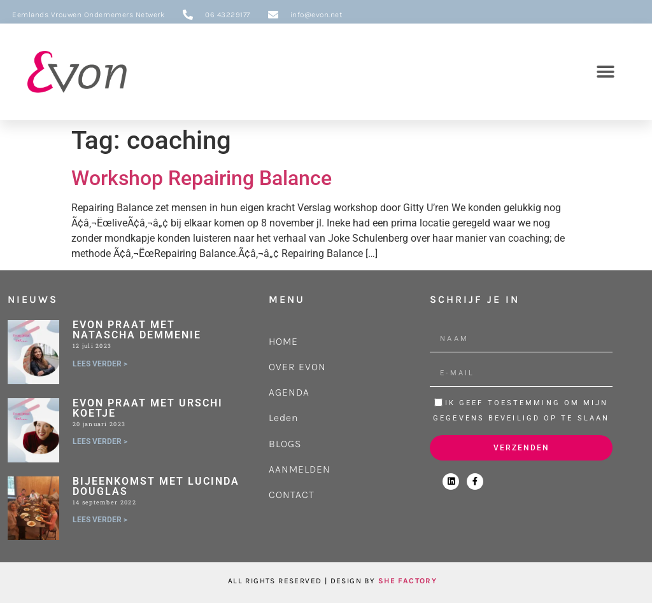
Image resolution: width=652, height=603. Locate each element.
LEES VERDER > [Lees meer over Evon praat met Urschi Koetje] (100, 441)
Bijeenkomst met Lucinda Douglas (156, 486)
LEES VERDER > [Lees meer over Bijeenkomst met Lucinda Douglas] (100, 519)
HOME (283, 341)
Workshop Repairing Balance (201, 178)
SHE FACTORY (407, 580)
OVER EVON (297, 367)
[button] (605, 71)
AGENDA (289, 392)
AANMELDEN (299, 469)
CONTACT (292, 495)
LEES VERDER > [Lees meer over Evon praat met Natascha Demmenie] (100, 363)
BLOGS (285, 444)
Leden (284, 418)
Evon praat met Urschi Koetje (148, 408)
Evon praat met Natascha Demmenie (137, 330)
